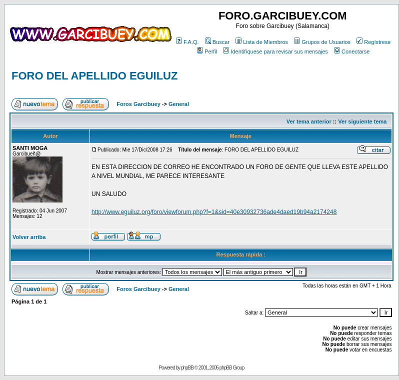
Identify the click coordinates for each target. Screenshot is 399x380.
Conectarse (352, 51)
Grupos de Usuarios (322, 42)
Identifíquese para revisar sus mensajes (275, 51)
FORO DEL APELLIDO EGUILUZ (95, 76)
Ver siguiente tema (362, 121)
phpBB (187, 367)
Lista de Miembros (262, 42)
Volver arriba (29, 237)
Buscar (217, 42)
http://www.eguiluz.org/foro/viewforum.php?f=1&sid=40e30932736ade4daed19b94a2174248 (214, 212)
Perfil (207, 51)
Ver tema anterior (309, 121)
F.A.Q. (187, 42)
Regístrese (373, 42)
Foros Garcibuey (138, 104)
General (178, 104)
